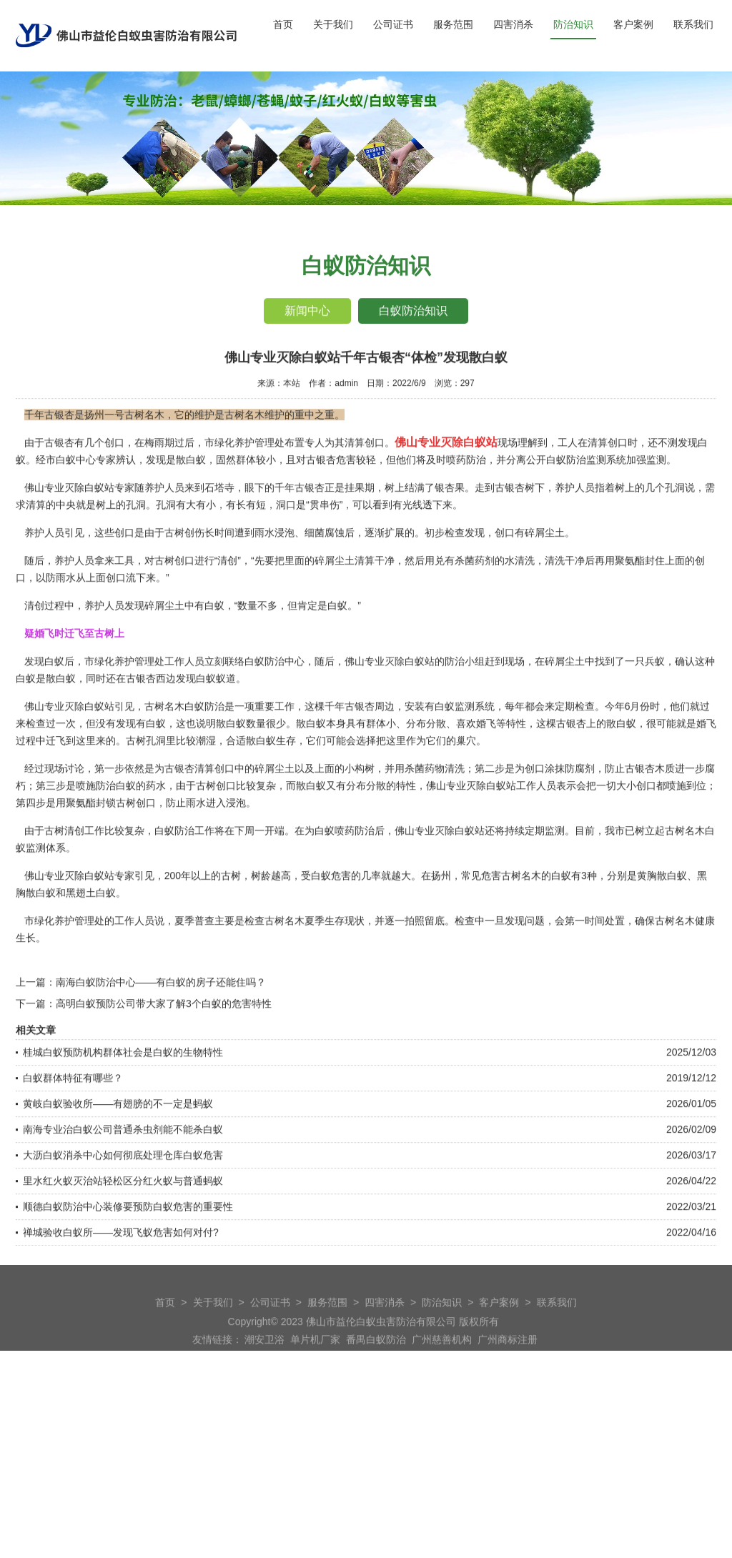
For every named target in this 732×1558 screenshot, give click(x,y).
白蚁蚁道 (216, 717)
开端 (274, 869)
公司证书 (393, 24)
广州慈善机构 (442, 1356)
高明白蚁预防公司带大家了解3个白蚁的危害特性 (164, 1042)
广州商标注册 (508, 1356)
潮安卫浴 (264, 1356)
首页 (283, 24)
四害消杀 (513, 24)
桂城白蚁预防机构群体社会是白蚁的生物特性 (123, 1091)
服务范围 (453, 24)
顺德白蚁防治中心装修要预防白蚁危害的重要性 (128, 1245)
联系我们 (693, 24)
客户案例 (633, 24)
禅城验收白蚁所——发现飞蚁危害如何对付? (121, 1271)
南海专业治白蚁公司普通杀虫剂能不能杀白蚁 (123, 1168)
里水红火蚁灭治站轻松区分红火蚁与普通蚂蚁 (123, 1220)
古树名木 (675, 960)
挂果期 (360, 526)
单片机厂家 (315, 1356)
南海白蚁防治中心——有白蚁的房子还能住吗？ (161, 1021)
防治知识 (573, 24)
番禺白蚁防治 (376, 1356)
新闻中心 (307, 312)
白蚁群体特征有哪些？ (73, 1117)
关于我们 (333, 24)
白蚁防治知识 (414, 312)
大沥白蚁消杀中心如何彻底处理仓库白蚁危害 (123, 1194)
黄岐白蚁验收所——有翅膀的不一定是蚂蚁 (118, 1142)
